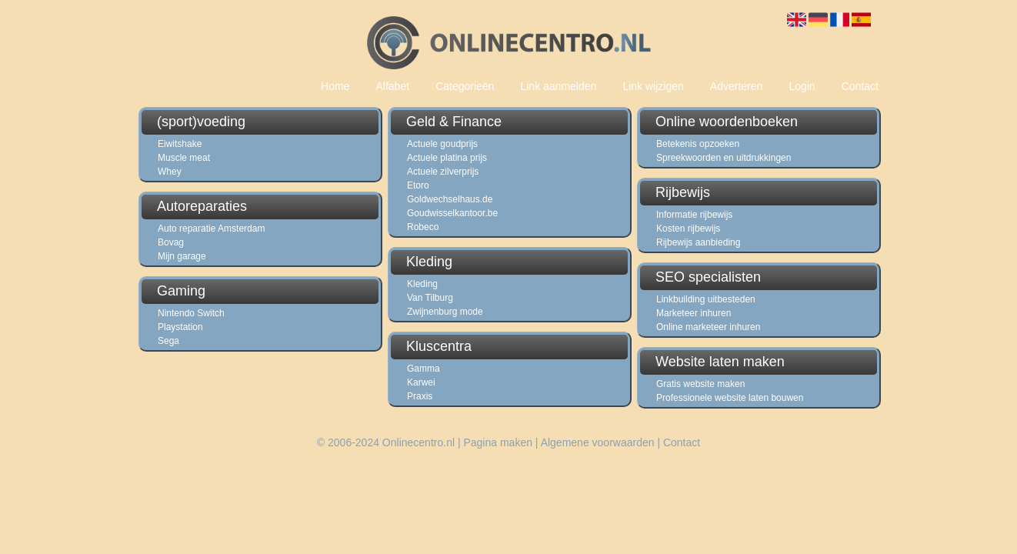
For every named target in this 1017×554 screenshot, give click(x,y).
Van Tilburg (430, 297)
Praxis (419, 396)
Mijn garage (182, 256)
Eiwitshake (180, 143)
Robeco (422, 227)
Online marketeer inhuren (708, 327)
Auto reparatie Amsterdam (211, 228)
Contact (860, 86)
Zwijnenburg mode (445, 311)
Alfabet (392, 86)
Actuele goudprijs (442, 143)
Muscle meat (184, 157)
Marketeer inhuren (693, 313)
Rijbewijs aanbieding (698, 242)
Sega (168, 340)
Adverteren (736, 86)
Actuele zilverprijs (442, 171)
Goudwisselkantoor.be (452, 213)
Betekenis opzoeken (697, 143)
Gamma (423, 368)
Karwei (421, 382)
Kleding (422, 284)
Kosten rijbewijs (688, 228)
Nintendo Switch (191, 313)
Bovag (171, 242)
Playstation (180, 327)
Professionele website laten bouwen (729, 397)
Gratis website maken (700, 384)
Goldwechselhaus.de (449, 199)
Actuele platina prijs (447, 157)
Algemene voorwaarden (598, 442)
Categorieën (464, 86)
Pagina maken (497, 442)
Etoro (418, 185)
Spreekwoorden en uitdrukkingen (723, 157)
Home (335, 86)
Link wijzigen (652, 86)
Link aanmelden (558, 86)
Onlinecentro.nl (418, 442)
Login (802, 86)
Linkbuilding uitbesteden (705, 299)
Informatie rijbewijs (694, 214)
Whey (170, 171)
